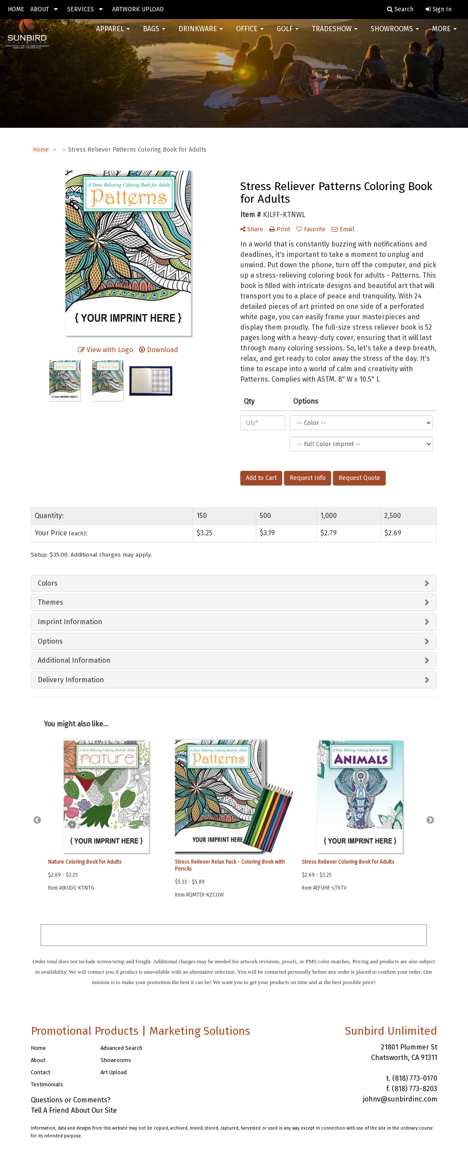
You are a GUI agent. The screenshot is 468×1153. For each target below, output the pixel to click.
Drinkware (200, 34)
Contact (40, 1072)
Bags (154, 34)
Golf (288, 34)
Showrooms (395, 34)
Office (250, 34)
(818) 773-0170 (414, 1078)
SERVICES (80, 9)
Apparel (113, 34)
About (38, 1060)
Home (38, 1048)
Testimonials (47, 1084)
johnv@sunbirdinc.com (400, 1099)
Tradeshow (335, 34)
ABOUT (39, 9)
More (444, 34)
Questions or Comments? (70, 1100)
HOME (16, 9)
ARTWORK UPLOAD (138, 9)
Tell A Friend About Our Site (74, 1110)
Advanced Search (121, 1048)
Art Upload (113, 1072)
